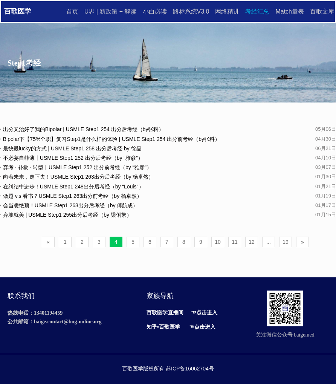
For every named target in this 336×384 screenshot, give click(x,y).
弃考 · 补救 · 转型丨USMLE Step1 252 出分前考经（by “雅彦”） (76, 167)
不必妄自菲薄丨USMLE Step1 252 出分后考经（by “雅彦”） (71, 158)
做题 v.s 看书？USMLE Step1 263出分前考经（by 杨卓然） (71, 196)
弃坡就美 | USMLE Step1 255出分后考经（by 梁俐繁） (66, 215)
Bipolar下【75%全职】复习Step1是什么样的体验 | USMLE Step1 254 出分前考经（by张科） (110, 139)
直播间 (175, 312)
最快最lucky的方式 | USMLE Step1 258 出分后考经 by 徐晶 (71, 148)
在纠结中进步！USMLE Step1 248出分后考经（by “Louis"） (72, 187)
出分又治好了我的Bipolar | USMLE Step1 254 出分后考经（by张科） (82, 129)
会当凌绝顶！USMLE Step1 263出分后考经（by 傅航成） (69, 205)
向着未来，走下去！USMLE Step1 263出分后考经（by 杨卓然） (77, 177)
